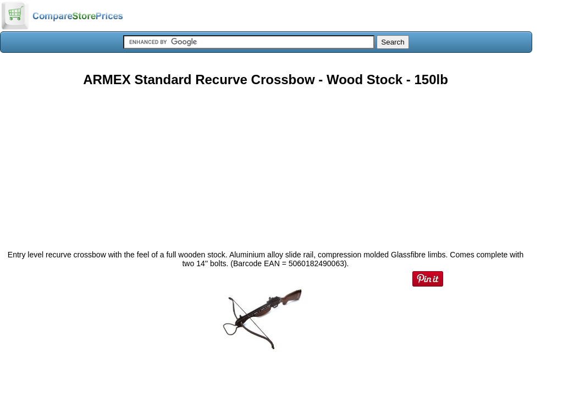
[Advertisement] (265, 164)
